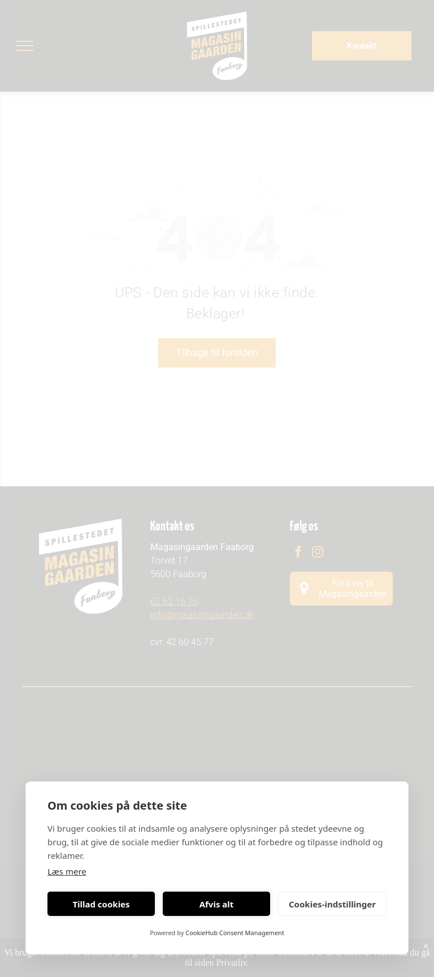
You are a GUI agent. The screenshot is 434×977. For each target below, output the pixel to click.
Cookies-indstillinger (332, 904)
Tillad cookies (100, 904)
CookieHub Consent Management (234, 932)
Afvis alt (216, 904)
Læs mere (66, 871)
